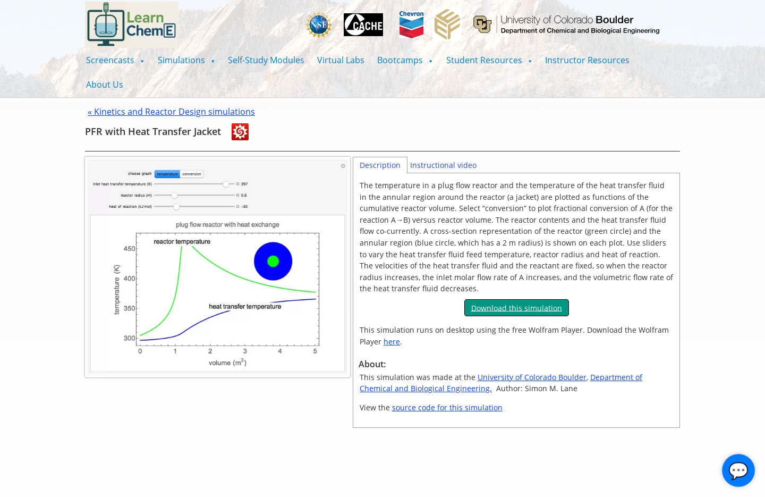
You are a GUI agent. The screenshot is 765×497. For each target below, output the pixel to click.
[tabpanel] (516, 300)
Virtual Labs (340, 60)
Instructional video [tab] (443, 165)
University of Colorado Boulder (532, 377)
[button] (115, 60)
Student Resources (489, 60)
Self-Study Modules (266, 60)
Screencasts (115, 60)
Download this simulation (516, 307)
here (392, 341)
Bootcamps (405, 60)
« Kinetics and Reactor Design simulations (171, 111)
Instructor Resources (587, 60)
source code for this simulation (447, 407)
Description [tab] (380, 165)
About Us (104, 84)
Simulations (187, 60)
